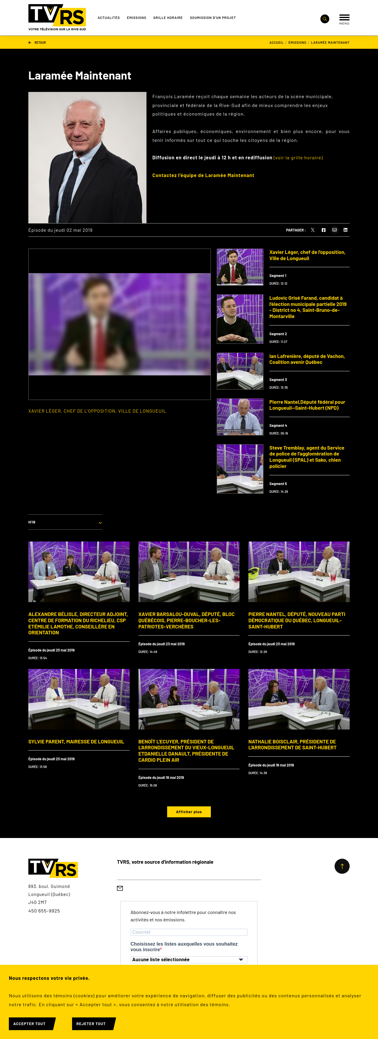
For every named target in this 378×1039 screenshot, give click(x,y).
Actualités (109, 17)
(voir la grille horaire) (298, 157)
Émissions (136, 17)
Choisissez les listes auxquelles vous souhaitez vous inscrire (184, 946)
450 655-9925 (44, 910)
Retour (37, 42)
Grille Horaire (168, 17)
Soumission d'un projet (213, 17)
